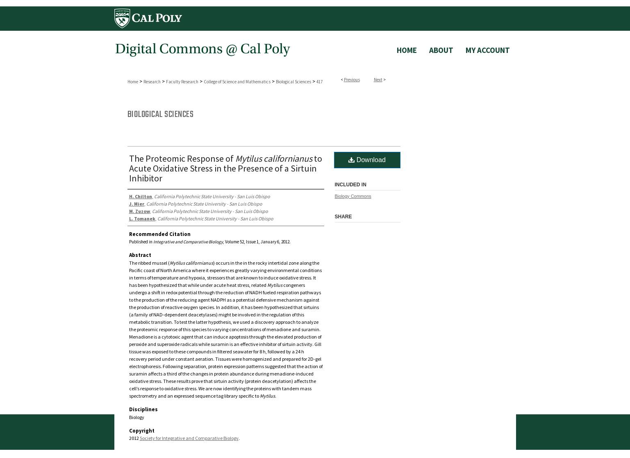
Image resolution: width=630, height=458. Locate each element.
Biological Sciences (293, 82)
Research (152, 82)
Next (378, 79)
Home (132, 82)
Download (367, 159)
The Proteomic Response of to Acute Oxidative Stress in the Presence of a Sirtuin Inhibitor (225, 168)
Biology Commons (353, 196)
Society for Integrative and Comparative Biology (189, 438)
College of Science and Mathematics (237, 82)
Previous (352, 79)
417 (319, 82)
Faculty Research (182, 82)
